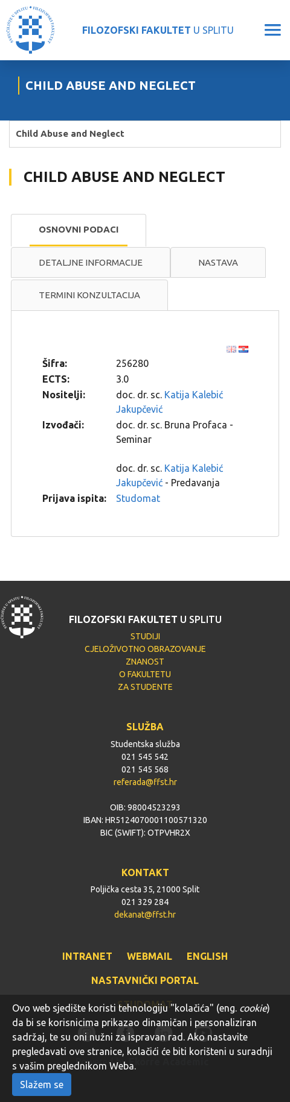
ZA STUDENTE (145, 687)
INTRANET (87, 956)
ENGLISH (207, 956)
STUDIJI (145, 636)
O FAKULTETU (145, 674)
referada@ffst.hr (145, 782)
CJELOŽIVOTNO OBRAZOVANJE (145, 649)
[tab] (78, 230)
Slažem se (41, 1084)
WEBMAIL (149, 956)
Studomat (138, 498)
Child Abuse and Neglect (70, 133)
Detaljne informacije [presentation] (91, 262)
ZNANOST (145, 661)
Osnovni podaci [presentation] (78, 229)
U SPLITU (158, 30)
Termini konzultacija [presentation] (89, 295)
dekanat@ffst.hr (145, 914)
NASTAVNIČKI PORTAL (145, 980)
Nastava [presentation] (218, 262)
